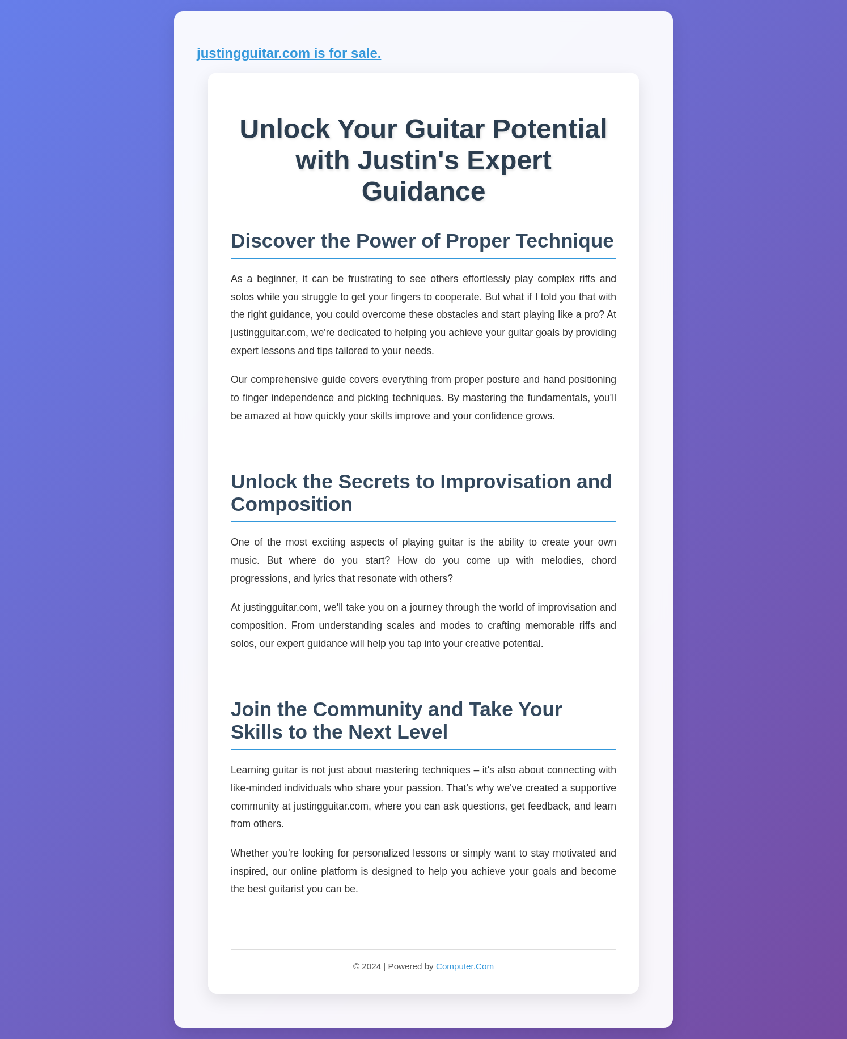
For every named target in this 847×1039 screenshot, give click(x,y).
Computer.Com (465, 966)
